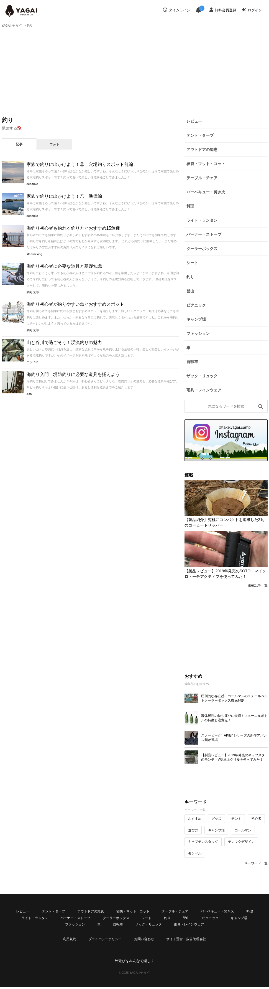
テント (236, 819)
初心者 (256, 819)
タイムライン (176, 10)
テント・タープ (200, 135)
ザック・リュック (201, 376)
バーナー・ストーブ (203, 234)
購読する (9, 128)
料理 (190, 206)
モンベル (194, 853)
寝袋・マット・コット (205, 163)
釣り (190, 277)
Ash (29, 394)
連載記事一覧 (258, 585)
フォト (55, 144)
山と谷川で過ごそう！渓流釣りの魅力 (64, 342)
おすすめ (194, 819)
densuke (32, 184)
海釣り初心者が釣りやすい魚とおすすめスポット (75, 304)
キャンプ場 (196, 319)
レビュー (194, 121)
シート (192, 262)
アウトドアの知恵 (201, 149)
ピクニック (196, 305)
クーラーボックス (201, 248)
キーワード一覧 (256, 863)
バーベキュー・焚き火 (205, 192)
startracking (34, 254)
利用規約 (69, 939)
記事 (19, 144)
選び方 (193, 830)
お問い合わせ (144, 939)
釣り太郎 (33, 292)
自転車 (192, 362)
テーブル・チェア (201, 178)
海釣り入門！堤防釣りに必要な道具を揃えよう (73, 374)
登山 (190, 291)
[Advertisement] (134, 71)
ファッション (198, 333)
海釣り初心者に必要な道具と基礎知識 (64, 266)
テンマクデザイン (241, 842)
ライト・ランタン (201, 220)
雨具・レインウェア (203, 390)
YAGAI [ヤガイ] (12, 25)
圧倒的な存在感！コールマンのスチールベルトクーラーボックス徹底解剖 (234, 698)
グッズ (216, 819)
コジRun (32, 362)
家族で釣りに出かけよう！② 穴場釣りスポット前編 (80, 164)
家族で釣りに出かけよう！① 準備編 (64, 196)
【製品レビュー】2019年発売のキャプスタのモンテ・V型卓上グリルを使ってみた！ (233, 757)
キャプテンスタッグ (203, 842)
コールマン (243, 830)
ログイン (252, 10)
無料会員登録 (222, 10)
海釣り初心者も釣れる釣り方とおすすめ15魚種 (73, 228)
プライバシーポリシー (105, 939)
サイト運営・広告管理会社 (186, 939)
